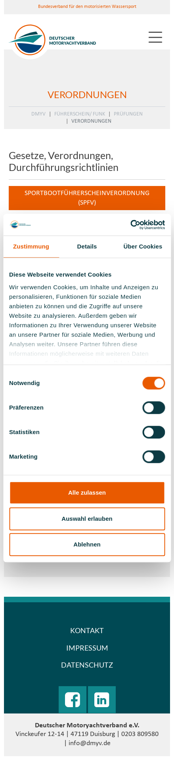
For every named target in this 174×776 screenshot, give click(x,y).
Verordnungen (91, 121)
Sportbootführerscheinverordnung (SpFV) (87, 198)
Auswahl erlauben (86, 518)
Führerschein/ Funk (79, 114)
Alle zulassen (87, 492)
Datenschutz (87, 664)
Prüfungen (128, 114)
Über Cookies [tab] (143, 246)
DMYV (38, 114)
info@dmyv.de (90, 743)
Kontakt (87, 630)
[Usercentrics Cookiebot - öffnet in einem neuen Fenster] (130, 225)
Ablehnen (86, 544)
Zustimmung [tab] (31, 246)
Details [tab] (87, 246)
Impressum (87, 647)
